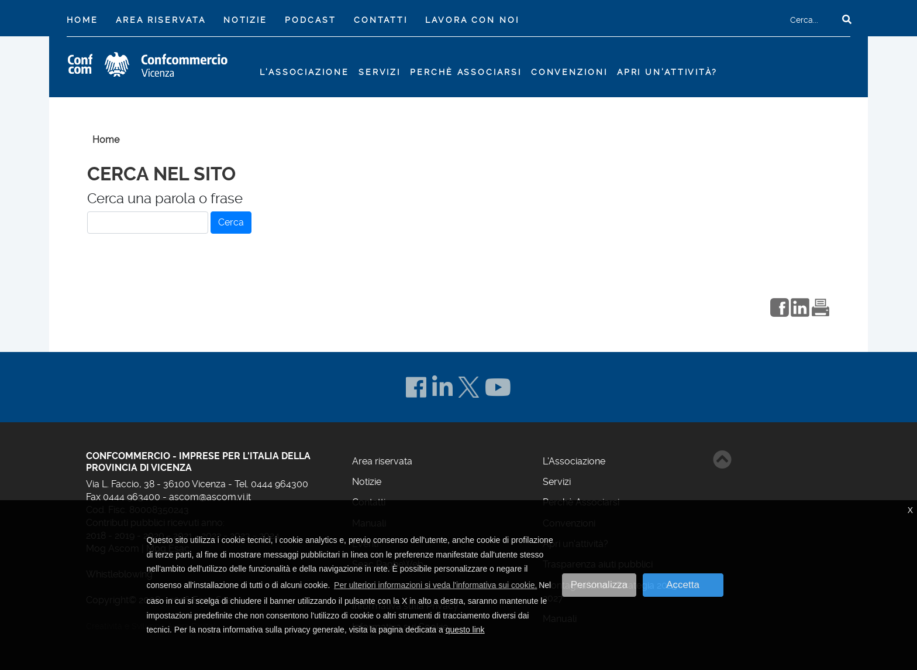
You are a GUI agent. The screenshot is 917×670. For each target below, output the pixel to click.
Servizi (557, 481)
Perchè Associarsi (465, 72)
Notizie (245, 20)
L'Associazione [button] (304, 72)
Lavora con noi (472, 20)
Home (85, 19)
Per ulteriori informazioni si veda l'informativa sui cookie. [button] (435, 585)
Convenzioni (569, 72)
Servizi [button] (379, 72)
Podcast (310, 20)
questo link (465, 629)
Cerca (231, 222)
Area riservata (160, 20)
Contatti (381, 20)
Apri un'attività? (667, 72)
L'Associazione (574, 461)
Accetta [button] (682, 584)
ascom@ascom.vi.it (210, 496)
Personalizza (599, 584)
